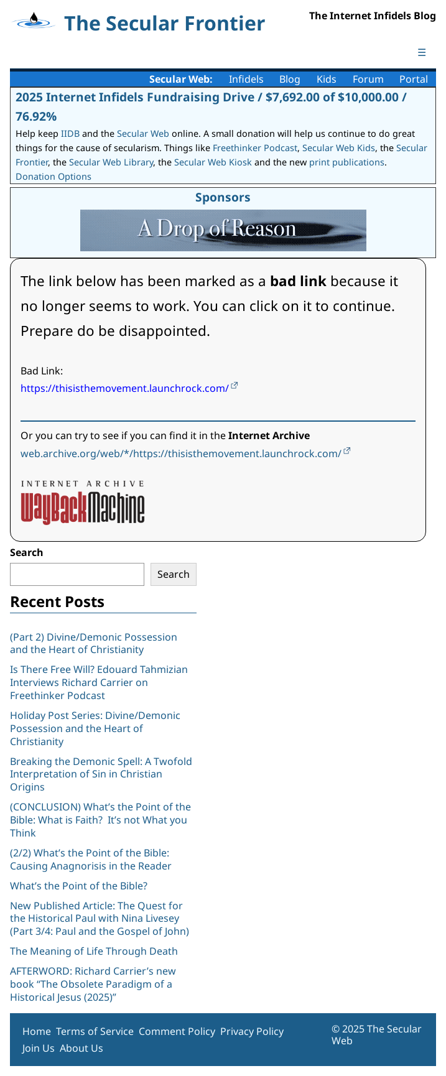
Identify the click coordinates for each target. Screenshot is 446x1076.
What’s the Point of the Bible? (78, 886)
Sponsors (223, 196)
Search (27, 552)
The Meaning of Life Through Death (94, 951)
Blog (289, 79)
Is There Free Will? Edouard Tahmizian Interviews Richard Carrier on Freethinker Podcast (99, 682)
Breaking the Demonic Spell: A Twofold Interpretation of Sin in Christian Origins (101, 774)
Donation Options (53, 176)
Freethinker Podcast (255, 148)
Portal (413, 79)
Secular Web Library (111, 162)
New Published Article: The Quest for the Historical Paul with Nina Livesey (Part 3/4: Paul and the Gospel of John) (99, 919)
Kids (327, 79)
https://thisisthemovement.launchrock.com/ (125, 388)
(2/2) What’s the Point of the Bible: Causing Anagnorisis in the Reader (91, 859)
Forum (368, 79)
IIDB (70, 133)
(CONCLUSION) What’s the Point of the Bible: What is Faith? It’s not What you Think (100, 820)
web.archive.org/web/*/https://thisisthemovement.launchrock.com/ (181, 453)
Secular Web (143, 133)
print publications (346, 162)
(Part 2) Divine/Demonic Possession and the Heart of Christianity (93, 643)
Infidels (246, 79)
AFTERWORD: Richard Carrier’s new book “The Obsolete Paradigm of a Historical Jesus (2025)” (93, 984)
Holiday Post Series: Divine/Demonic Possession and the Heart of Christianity (95, 728)
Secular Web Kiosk (213, 162)
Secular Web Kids (338, 148)
